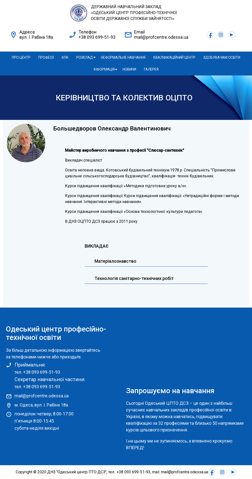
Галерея (151, 69)
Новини (129, 69)
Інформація (104, 69)
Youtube (231, 34)
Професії (46, 57)
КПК (65, 57)
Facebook (209, 34)
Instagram (220, 34)
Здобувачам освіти (221, 57)
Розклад (84, 57)
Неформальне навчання (123, 57)
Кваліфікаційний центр (174, 57)
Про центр (21, 57)
